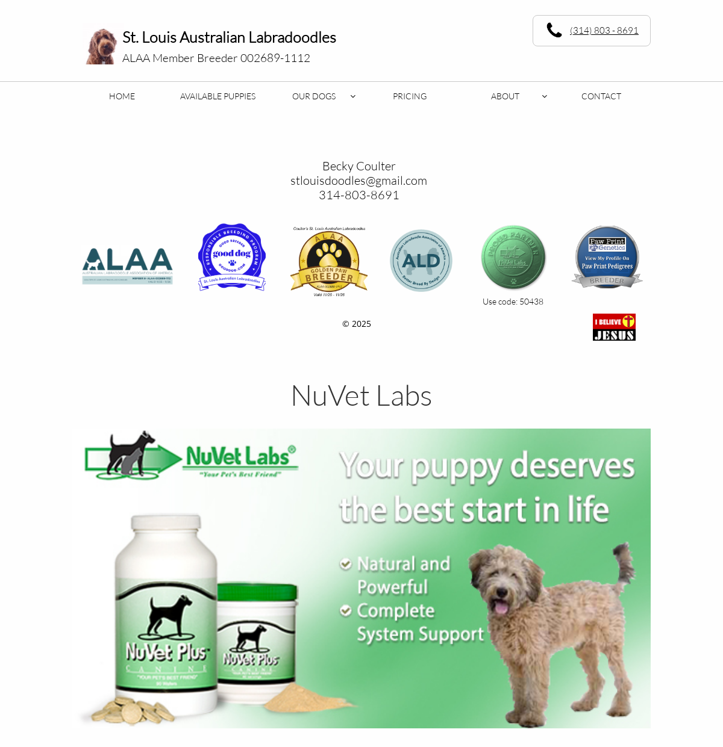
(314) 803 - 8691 (604, 30)
